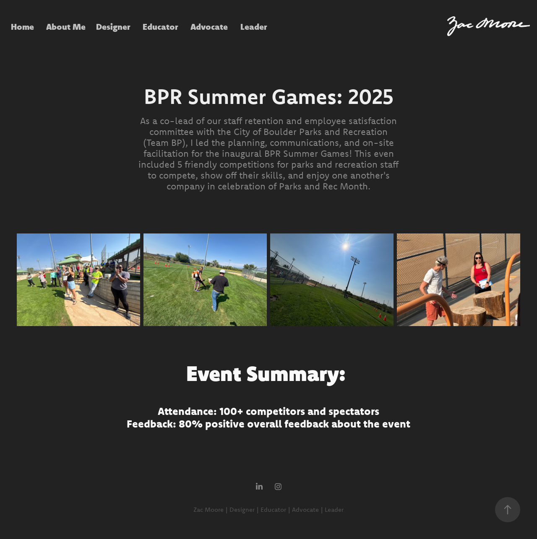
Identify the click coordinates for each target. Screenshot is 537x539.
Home (22, 26)
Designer (113, 26)
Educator (160, 26)
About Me (66, 26)
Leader (253, 26)
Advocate (209, 26)
